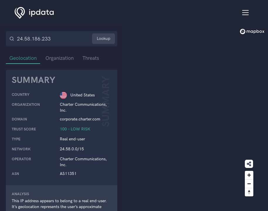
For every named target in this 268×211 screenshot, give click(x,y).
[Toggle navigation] (246, 12)
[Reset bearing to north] (249, 192)
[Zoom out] (249, 183)
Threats (90, 58)
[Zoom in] (249, 175)
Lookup (103, 38)
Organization (59, 58)
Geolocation (23, 58)
